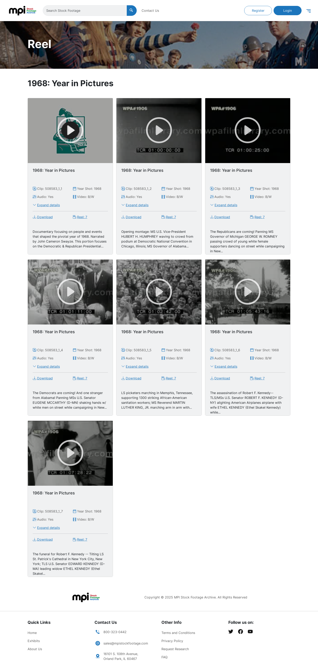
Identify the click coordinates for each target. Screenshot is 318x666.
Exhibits (34, 641)
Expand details (48, 205)
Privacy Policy (172, 641)
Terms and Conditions (178, 633)
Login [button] (287, 11)
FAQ (164, 657)
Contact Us (150, 11)
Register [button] (258, 11)
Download (45, 217)
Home (32, 633)
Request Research (175, 649)
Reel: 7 (82, 217)
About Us (35, 649)
